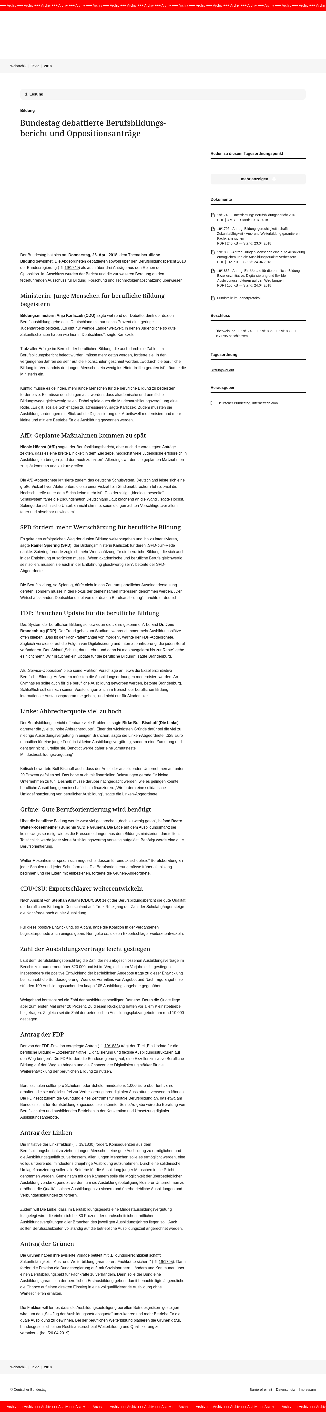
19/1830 (83, 1144)
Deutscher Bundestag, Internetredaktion (247, 403)
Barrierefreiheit (261, 1389)
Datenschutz (285, 1389)
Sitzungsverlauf (222, 370)
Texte (35, 66)
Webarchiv (18, 66)
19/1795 (163, 1262)
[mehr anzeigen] (258, 179)
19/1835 (109, 1046)
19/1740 (69, 268)
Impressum (307, 1389)
